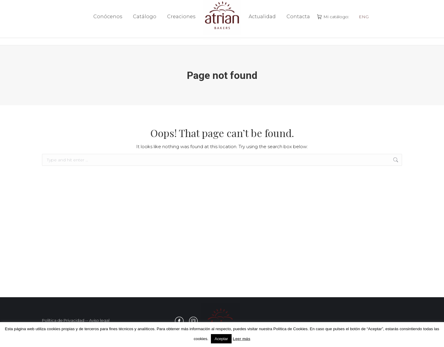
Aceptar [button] (221, 339)
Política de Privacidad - (64, 320)
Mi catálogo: (333, 22)
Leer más (241, 339)
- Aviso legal (98, 320)
